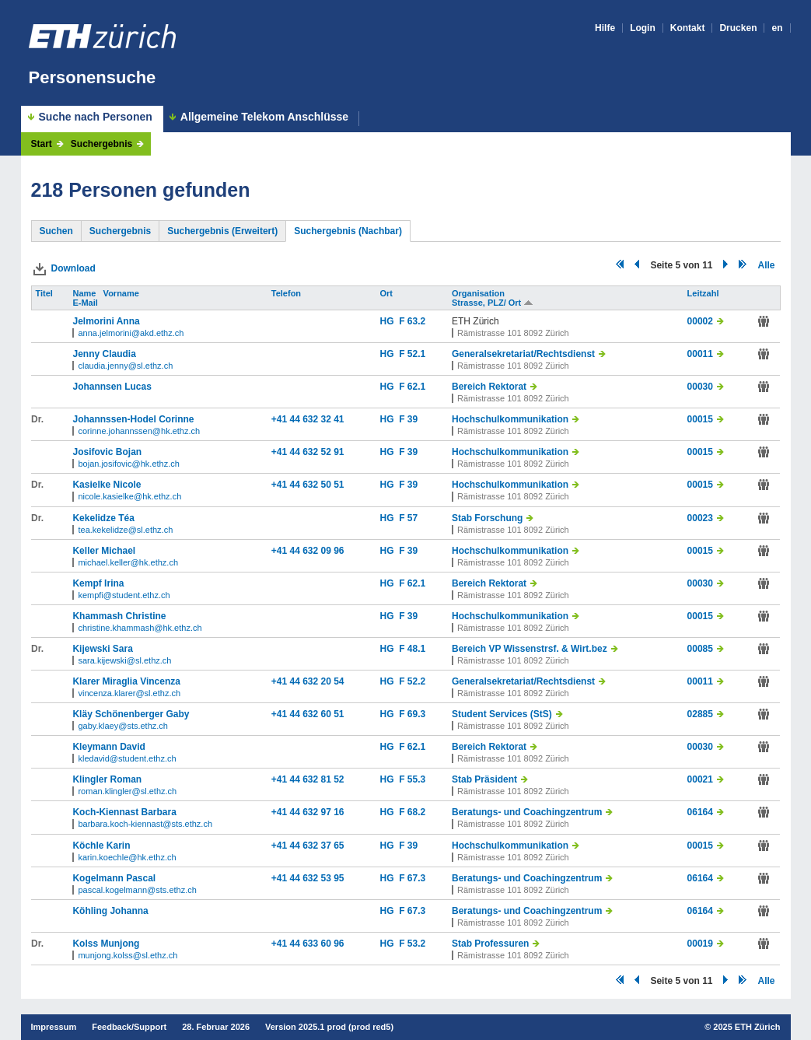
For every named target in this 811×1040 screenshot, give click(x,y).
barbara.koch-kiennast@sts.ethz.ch (145, 823)
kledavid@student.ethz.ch (127, 758)
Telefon (287, 293)
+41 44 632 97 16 (307, 812)
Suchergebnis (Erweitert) (222, 231)
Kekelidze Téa (103, 518)
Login (642, 28)
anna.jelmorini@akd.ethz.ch (131, 333)
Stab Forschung (487, 518)
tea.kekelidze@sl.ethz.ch (125, 529)
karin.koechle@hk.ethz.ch (127, 857)
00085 (700, 648)
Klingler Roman (107, 779)
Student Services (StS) (502, 714)
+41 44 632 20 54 (307, 681)
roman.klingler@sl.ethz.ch (127, 791)
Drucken (738, 28)
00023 (700, 518)
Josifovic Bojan (107, 451)
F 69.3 (412, 714)
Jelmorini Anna (105, 321)
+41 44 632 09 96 (307, 550)
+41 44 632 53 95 (307, 878)
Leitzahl (704, 293)
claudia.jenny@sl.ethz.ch (125, 365)
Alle (765, 265)
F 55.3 (412, 779)
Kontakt (687, 28)
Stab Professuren (490, 943)
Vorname (122, 293)
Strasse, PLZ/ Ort (492, 302)
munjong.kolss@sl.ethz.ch (127, 955)
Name (85, 293)
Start (41, 144)
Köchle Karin (101, 845)
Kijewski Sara (102, 648)
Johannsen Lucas (111, 386)
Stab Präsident (484, 779)
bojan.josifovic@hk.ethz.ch (128, 463)
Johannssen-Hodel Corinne (133, 419)
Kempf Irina (98, 583)
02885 (700, 714)
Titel (45, 293)
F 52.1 (412, 353)
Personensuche (92, 77)
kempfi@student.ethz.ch (124, 595)
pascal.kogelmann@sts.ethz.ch (137, 890)
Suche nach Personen (95, 116)
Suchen (56, 231)
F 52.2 (412, 681)
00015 (700, 419)
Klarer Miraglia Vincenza (126, 681)
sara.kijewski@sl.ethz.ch (124, 660)
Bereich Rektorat (489, 386)
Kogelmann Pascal (114, 878)
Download (73, 268)
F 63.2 (412, 321)
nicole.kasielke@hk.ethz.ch (129, 496)
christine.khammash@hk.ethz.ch (139, 627)
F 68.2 (412, 812)
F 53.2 (412, 943)
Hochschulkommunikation (510, 419)
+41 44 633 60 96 (307, 943)
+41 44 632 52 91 (307, 451)
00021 (700, 779)
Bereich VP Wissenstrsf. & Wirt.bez (529, 648)
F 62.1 (412, 386)
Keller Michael (103, 550)
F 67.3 (412, 878)
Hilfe (605, 28)
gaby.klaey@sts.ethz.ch (123, 725)
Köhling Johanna (110, 910)
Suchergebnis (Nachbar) (348, 231)
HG (390, 321)
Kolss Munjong (105, 943)
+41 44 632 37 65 (307, 845)
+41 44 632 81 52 (307, 779)
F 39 (408, 419)
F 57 (408, 518)
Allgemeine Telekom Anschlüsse (264, 117)
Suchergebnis (101, 144)
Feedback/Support (129, 1026)
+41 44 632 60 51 (307, 714)
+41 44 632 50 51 (307, 484)
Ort (388, 293)
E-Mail (86, 302)
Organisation (479, 293)
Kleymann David (108, 746)
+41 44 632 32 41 (307, 419)
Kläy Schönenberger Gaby (130, 714)
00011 (700, 353)
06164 (700, 812)
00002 (700, 321)
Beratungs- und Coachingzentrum (527, 812)
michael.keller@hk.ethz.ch (128, 562)
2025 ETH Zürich (746, 1026)
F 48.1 (412, 648)
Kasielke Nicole (106, 484)
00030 (700, 386)
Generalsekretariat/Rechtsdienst (523, 353)
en (776, 28)
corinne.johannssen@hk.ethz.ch (139, 431)
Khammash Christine (119, 616)
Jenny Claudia (103, 353)
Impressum (54, 1026)
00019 (700, 943)
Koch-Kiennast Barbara (124, 812)
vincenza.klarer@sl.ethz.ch (129, 693)
